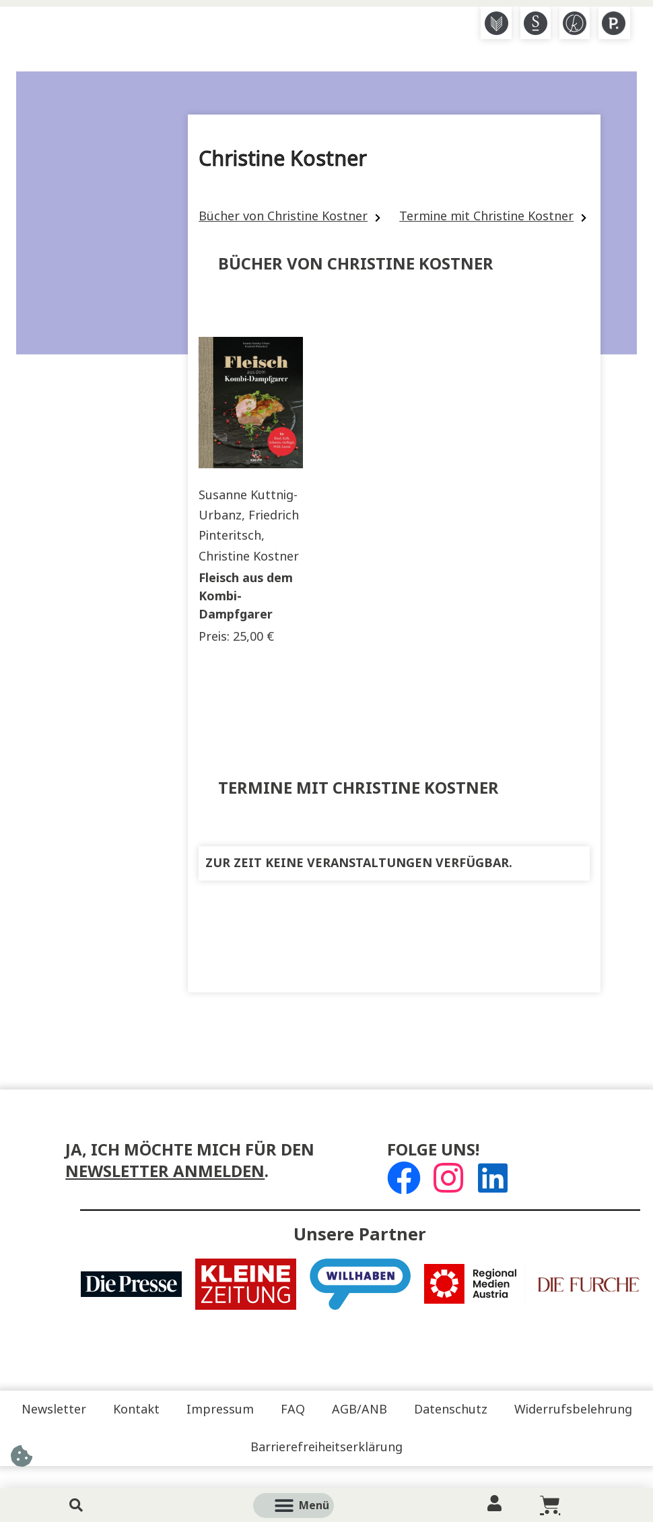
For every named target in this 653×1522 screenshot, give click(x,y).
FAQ (293, 1409)
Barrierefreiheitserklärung (326, 1447)
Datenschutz (450, 1409)
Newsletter (54, 1409)
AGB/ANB (359, 1409)
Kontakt (136, 1409)
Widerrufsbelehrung (573, 1409)
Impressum (220, 1409)
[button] (309, 1505)
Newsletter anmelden (165, 1171)
